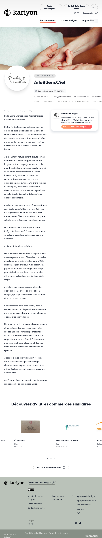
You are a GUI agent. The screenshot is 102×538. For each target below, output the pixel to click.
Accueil (36, 101)
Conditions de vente (58, 533)
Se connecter (88, 13)
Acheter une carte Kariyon (76, 126)
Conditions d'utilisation (36, 533)
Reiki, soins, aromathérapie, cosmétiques (19, 111)
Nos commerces (48, 101)
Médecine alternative (82, 101)
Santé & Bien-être (64, 101)
